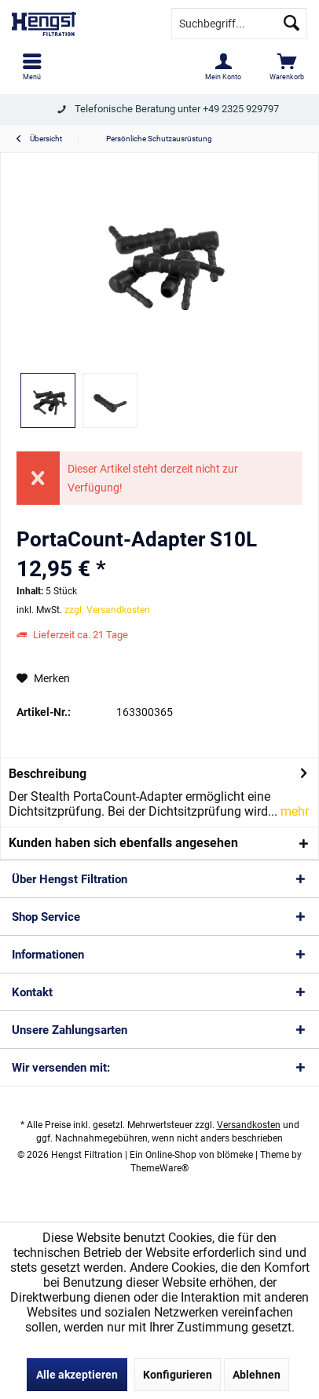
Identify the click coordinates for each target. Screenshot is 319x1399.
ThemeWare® (159, 1168)
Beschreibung (47, 773)
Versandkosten (248, 1125)
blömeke (235, 1154)
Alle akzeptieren (77, 1374)
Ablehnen (256, 1374)
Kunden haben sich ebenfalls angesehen (123, 842)
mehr (293, 811)
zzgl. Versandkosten (107, 610)
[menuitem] (32, 66)
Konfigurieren (177, 1374)
